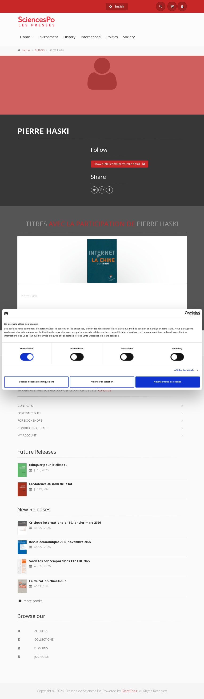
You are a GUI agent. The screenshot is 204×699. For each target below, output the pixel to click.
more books (29, 601)
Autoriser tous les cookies (167, 382)
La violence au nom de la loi (50, 484)
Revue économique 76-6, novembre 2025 (60, 542)
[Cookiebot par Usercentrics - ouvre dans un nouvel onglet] (179, 313)
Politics (112, 36)
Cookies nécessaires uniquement (36, 382)
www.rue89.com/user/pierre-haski (120, 164)
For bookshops (30, 420)
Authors (39, 50)
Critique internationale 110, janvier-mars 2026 (65, 522)
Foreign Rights (29, 413)
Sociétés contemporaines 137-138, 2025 (59, 561)
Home (25, 36)
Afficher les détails (184, 370)
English (116, 6)
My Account (27, 435)
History (69, 36)
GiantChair (129, 691)
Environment (48, 36)
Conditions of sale (33, 428)
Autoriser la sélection (102, 382)
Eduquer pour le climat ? (48, 465)
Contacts (25, 405)
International (91, 36)
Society (129, 36)
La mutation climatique (47, 581)
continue (104, 390)
